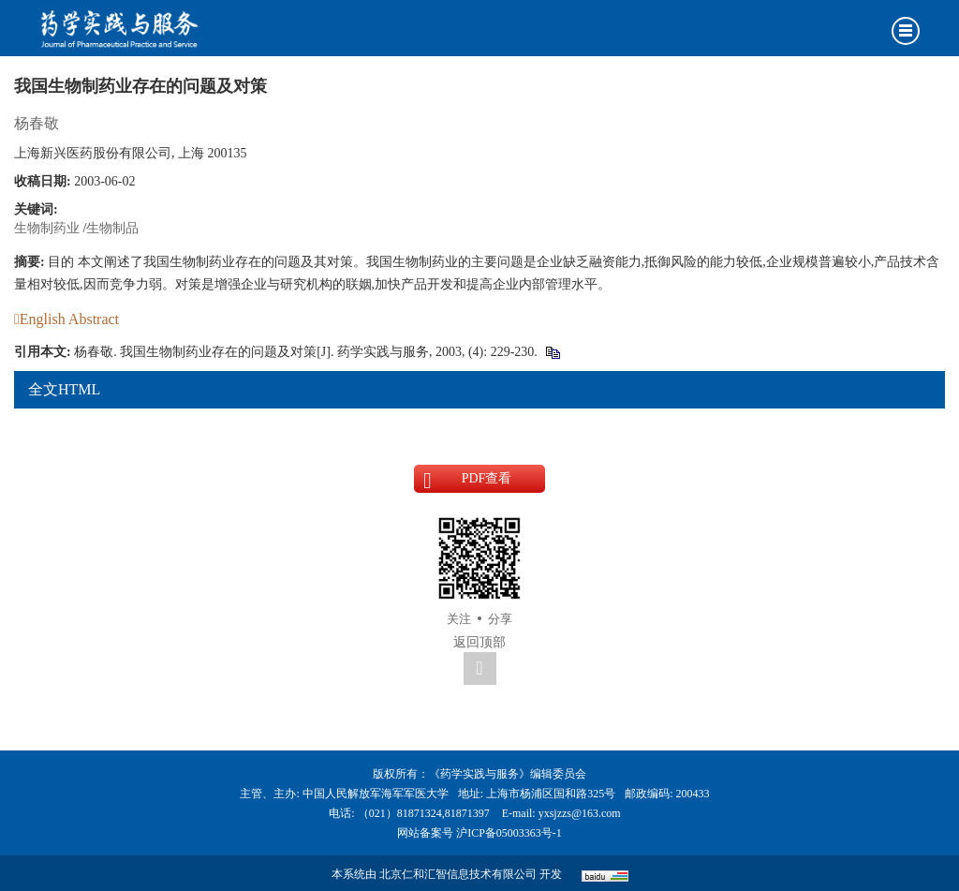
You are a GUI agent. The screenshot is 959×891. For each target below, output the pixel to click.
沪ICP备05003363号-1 (509, 832)
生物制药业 (47, 228)
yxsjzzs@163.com (580, 813)
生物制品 (112, 228)
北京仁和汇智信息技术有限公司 (458, 874)
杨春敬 (36, 123)
